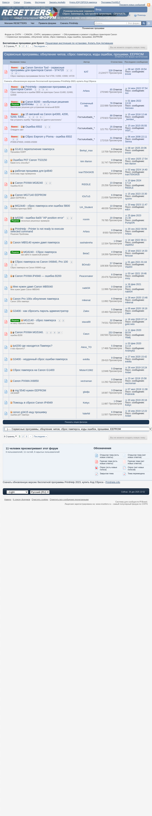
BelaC (86, 253)
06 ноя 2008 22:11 (137, 136)
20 (111, 218)
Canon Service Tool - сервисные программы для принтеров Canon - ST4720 (37, 69)
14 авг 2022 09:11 (137, 240)
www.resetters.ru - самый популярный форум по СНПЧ (122, 504)
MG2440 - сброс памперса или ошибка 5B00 (42, 205)
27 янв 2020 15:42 (137, 356)
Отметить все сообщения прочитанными (69, 499)
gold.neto (130, 324)
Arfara (86, 90)
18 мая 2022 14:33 (137, 251)
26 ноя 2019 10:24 (137, 367)
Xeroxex (129, 108)
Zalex (86, 311)
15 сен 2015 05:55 (137, 125)
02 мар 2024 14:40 (138, 169)
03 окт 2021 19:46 (137, 273)
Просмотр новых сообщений (132, 5)
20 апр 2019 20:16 (137, 400)
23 (111, 183)
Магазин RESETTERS (15, 23)
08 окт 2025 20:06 (137, 148)
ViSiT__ (129, 130)
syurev (128, 198)
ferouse (129, 255)
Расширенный (148, 23)
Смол (86, 333)
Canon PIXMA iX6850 (26, 380)
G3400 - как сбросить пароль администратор (40, 310)
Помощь (140, 15)
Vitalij (127, 337)
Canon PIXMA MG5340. (29, 332)
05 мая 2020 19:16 (137, 308)
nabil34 (86, 288)
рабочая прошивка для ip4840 (33, 170)
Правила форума (47, 23)
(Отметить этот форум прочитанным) (131, 57)
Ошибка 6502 (33, 126)
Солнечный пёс (86, 104)
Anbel (128, 372)
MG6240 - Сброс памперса (39, 251)
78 (111, 103)
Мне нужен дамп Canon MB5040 (33, 286)
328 (111, 70)
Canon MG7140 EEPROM (30, 194)
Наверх (7, 499)
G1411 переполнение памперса (34, 149)
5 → (42, 117)
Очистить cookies (40, 499)
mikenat (86, 300)
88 (111, 115)
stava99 (86, 321)
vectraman (86, 381)
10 (111, 206)
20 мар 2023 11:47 (138, 204)
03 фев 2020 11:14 (133, 344)
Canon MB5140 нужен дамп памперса (36, 242)
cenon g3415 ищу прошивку (30, 412)
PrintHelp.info (112, 482)
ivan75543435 (86, 172)
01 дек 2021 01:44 (137, 262)
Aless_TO (86, 347)
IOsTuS (86, 196)
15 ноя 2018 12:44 (137, 114)
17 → (17, 73)
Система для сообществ (127, 502)
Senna (128, 141)
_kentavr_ (130, 119)
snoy (127, 278)
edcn (127, 209)
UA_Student (86, 207)
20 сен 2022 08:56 (137, 229)
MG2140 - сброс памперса (39, 320)
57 (111, 263)
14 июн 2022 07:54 (138, 88)
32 (111, 320)
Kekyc (86, 402)
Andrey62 (130, 350)
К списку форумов (21, 499)
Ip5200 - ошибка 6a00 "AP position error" (39, 217)
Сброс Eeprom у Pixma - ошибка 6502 (48, 136)
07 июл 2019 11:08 (138, 389)
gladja (86, 391)
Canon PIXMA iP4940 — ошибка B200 (38, 275)
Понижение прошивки (93, 28)
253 (111, 332)
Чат (32, 23)
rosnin (86, 219)
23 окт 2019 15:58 (137, 378)
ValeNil (86, 413)
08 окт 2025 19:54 (137, 69)
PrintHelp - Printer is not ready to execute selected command (37, 230)
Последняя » (40, 46)
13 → (60, 333)
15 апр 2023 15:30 (137, 193)
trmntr (128, 74)
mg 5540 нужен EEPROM (30, 390)
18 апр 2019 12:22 (137, 411)
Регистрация (123, 15)
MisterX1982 (86, 370)
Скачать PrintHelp (69, 23)
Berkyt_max (86, 150)
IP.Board (143, 502)
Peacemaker (86, 276)
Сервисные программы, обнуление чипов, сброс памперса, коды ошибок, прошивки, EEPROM (54, 37)
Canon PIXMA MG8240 (29, 182)
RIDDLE (86, 184)
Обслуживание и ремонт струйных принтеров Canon (90, 34)
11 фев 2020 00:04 (133, 331)
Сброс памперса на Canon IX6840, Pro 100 (41, 261)
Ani (126, 93)
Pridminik (130, 394)
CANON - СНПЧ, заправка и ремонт (42, 34)
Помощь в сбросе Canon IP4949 (33, 402)
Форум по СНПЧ (13, 34)
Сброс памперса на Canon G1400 (34, 370)
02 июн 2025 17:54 (138, 159)
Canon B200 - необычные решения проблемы (45, 103)
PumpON (130, 222)
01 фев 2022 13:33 (133, 102)
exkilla (86, 359)
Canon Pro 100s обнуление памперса (36, 298)
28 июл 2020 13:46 (138, 297)
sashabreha (86, 242)
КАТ (86, 71)
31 (111, 138)
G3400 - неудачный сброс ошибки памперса (40, 359)
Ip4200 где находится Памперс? (32, 345)
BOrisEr (86, 264)
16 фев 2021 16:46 (133, 285)
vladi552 (129, 245)
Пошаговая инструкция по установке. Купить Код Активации (79, 43)
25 (111, 127)
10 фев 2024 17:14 (133, 181)
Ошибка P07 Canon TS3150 (30, 159)
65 (111, 89)
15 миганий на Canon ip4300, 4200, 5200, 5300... (39, 115)
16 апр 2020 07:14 (137, 319)
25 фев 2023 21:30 (133, 216)
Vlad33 (128, 267)
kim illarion (86, 161)
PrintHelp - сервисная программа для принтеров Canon (40, 88)
